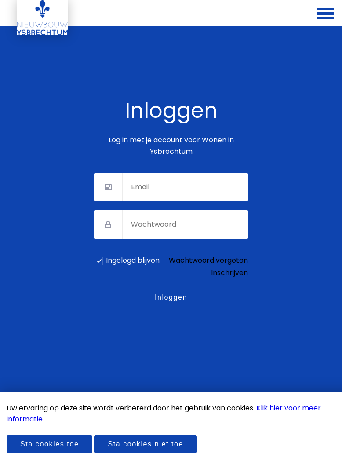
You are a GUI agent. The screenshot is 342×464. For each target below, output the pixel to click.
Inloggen (171, 297)
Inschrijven (229, 273)
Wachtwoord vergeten (208, 260)
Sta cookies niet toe (145, 444)
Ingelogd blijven (133, 260)
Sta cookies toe (49, 444)
